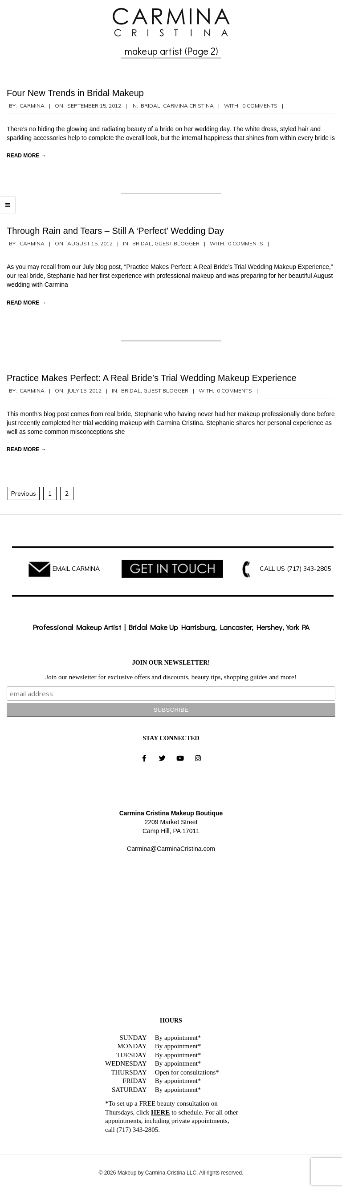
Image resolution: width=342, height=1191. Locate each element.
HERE (160, 1112)
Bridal (150, 105)
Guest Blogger (177, 243)
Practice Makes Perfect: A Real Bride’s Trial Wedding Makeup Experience (152, 378)
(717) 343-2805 (309, 569)
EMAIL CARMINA (76, 569)
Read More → (26, 155)
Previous (23, 493)
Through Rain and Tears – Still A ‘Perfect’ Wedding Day (115, 231)
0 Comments (259, 105)
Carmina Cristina (188, 105)
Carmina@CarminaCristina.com (171, 848)
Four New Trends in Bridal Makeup (75, 93)
